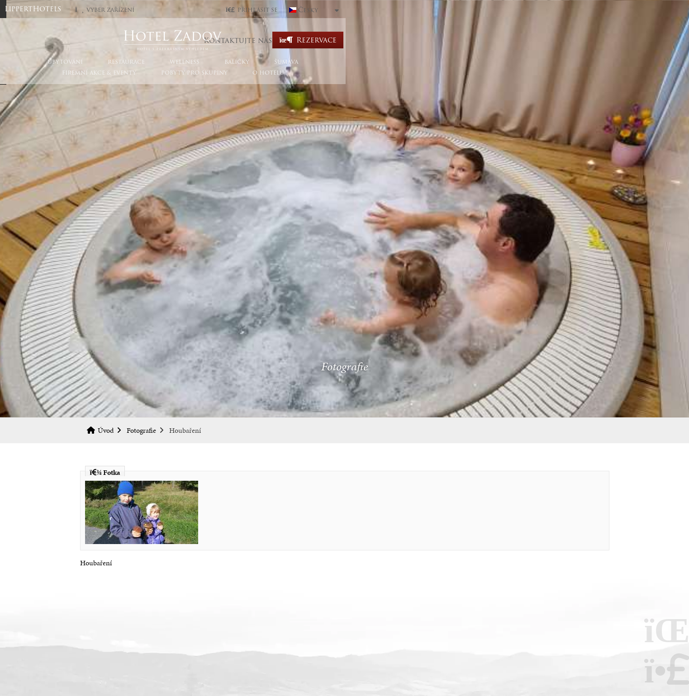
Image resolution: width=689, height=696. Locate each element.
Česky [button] (572, 10)
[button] (515, 9)
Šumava (335, 78)
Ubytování (113, 78)
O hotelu (578, 78)
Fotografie (141, 430)
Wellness (233, 78)
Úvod (344, 40)
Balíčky (285, 78)
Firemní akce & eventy (408, 78)
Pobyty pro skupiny (503, 78)
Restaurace (174, 78)
